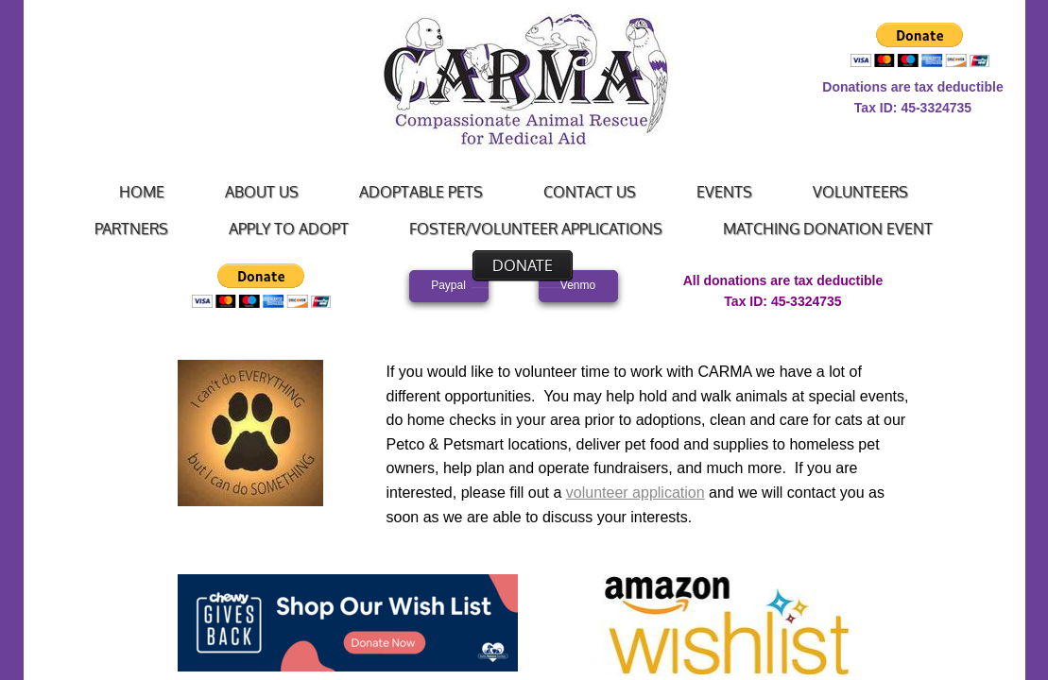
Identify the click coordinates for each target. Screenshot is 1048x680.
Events (724, 191)
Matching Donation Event (828, 228)
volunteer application (635, 492)
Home (141, 191)
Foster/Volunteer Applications (535, 228)
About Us (262, 191)
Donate (522, 265)
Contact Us (589, 191)
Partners (131, 228)
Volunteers (860, 191)
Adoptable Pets (421, 191)
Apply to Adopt (289, 228)
